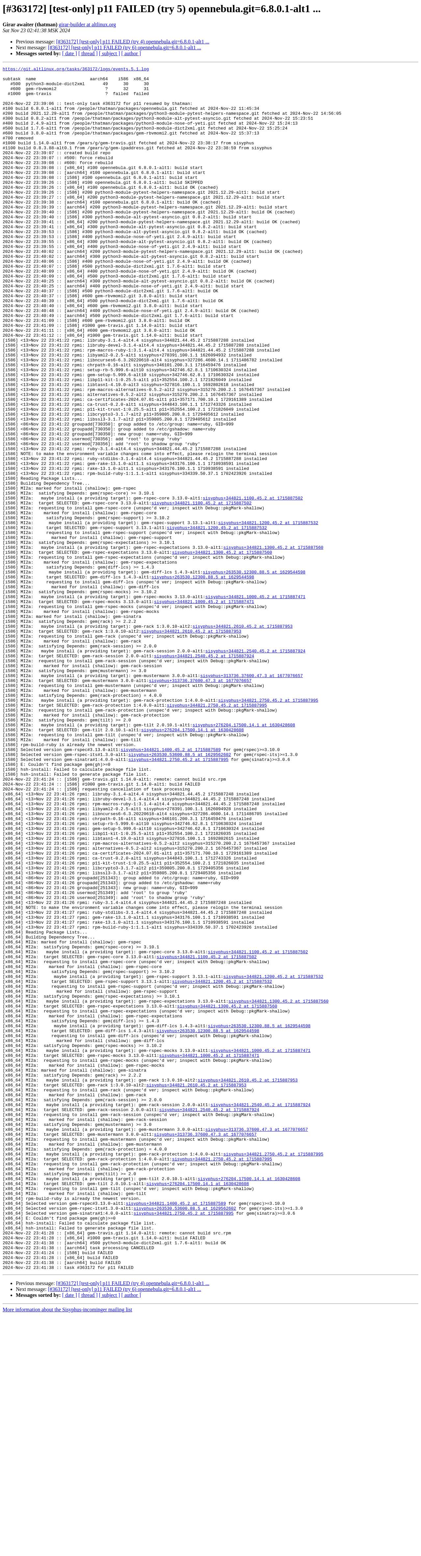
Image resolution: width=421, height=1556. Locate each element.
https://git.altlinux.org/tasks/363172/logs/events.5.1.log (76, 70)
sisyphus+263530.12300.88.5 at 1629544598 (254, 673)
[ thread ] (88, 53)
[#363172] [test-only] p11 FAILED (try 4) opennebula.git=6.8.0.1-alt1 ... (133, 41)
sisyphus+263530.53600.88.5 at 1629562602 (179, 892)
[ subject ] (109, 53)
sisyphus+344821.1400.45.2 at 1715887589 (171, 886)
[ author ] (131, 53)
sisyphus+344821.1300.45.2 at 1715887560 (273, 644)
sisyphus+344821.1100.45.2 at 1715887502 (253, 585)
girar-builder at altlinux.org (87, 24)
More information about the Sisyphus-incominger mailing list (67, 1550)
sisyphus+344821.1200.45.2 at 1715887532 (268, 614)
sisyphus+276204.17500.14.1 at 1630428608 (243, 857)
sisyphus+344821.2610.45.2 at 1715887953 (242, 739)
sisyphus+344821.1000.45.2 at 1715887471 (255, 703)
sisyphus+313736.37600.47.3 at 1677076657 (251, 798)
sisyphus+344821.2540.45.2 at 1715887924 (255, 768)
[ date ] (69, 53)
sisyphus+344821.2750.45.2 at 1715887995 (268, 827)
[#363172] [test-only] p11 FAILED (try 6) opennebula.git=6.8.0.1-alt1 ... (124, 47)
